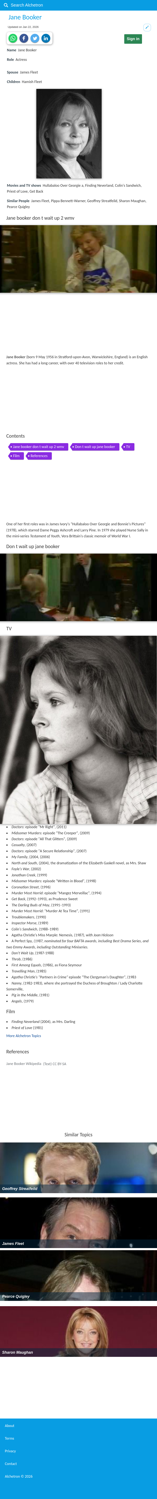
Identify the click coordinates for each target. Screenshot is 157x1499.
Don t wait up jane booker (95, 446)
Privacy (10, 1451)
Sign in (133, 39)
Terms (9, 1438)
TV (128, 446)
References (39, 455)
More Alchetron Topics (23, 1035)
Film (16, 455)
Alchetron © (19, 1476)
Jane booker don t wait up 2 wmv (38, 446)
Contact (11, 1463)
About (9, 1425)
